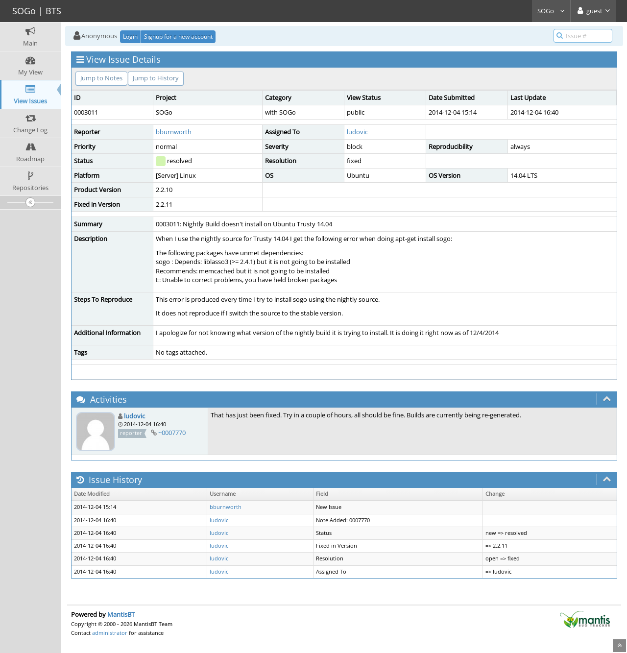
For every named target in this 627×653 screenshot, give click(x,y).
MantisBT (121, 614)
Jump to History (156, 77)
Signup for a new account (178, 36)
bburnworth (174, 131)
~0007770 (172, 432)
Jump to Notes (101, 77)
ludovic (357, 131)
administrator (109, 632)
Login (130, 36)
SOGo (551, 10)
